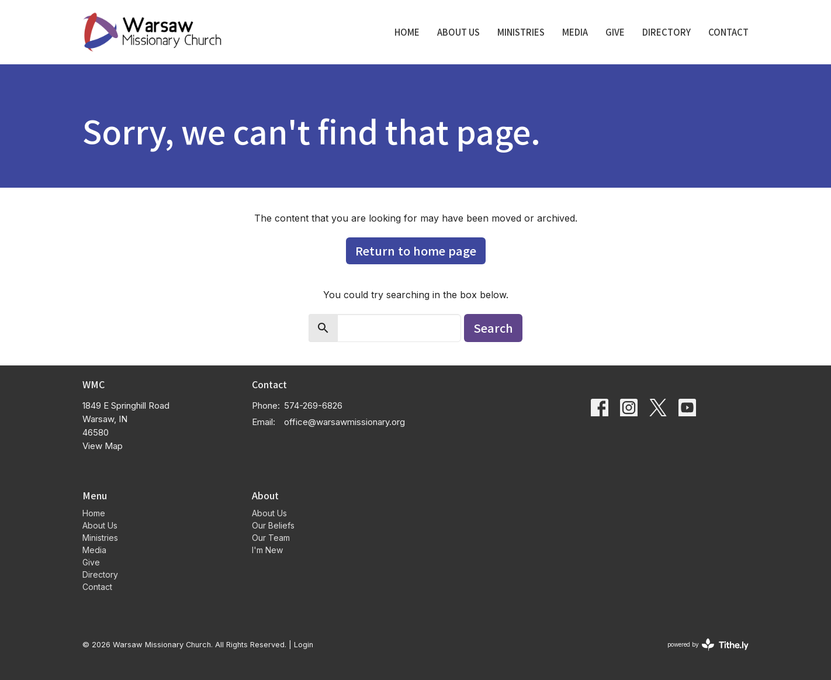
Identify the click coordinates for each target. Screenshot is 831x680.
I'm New (267, 550)
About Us (458, 32)
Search (493, 327)
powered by (708, 644)
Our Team (271, 538)
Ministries (521, 32)
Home (407, 32)
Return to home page (415, 250)
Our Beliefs (273, 525)
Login (303, 644)
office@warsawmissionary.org (344, 421)
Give (615, 32)
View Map (102, 445)
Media (575, 32)
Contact (728, 32)
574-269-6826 (313, 405)
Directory (666, 32)
